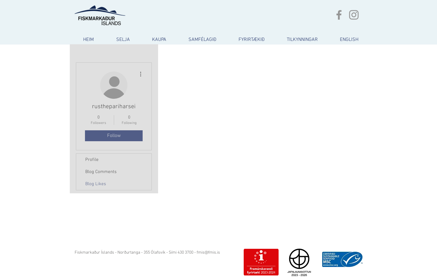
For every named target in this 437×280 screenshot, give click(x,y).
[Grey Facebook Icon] (339, 14)
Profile (92, 159)
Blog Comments (101, 172)
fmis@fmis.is (208, 252)
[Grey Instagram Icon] (353, 14)
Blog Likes (95, 184)
